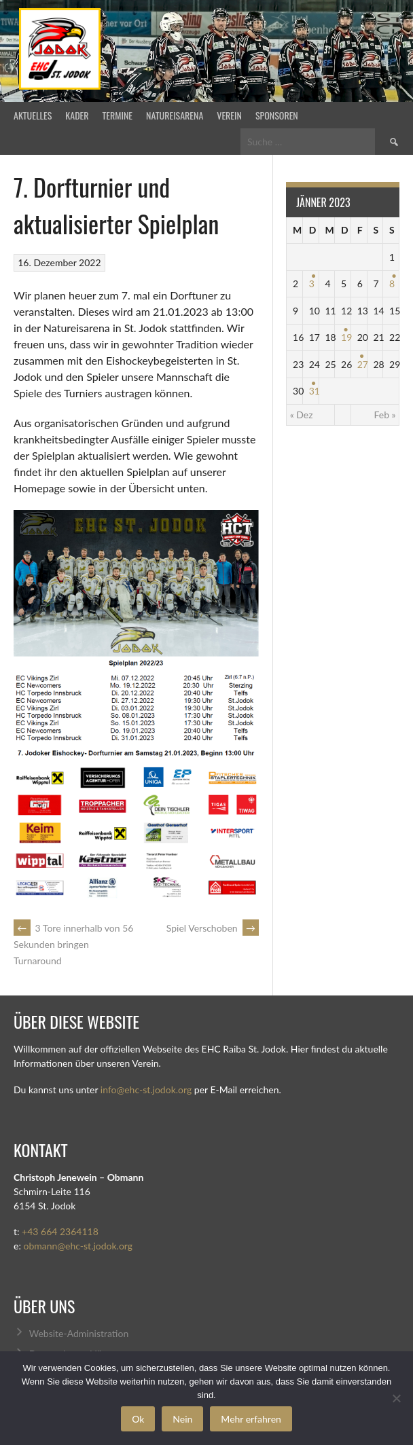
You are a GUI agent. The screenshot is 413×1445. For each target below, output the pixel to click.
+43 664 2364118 (60, 1231)
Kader (76, 115)
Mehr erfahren (251, 1419)
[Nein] (396, 1398)
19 (346, 337)
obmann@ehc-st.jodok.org (77, 1245)
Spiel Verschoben (212, 928)
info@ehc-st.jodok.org (146, 1089)
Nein (182, 1419)
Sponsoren (276, 115)
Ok (138, 1419)
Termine (118, 115)
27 (362, 364)
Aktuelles (33, 115)
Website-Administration (78, 1333)
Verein (229, 115)
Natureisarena (174, 115)
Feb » (384, 414)
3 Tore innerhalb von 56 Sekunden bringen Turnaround (73, 944)
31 (314, 391)
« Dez (301, 414)
